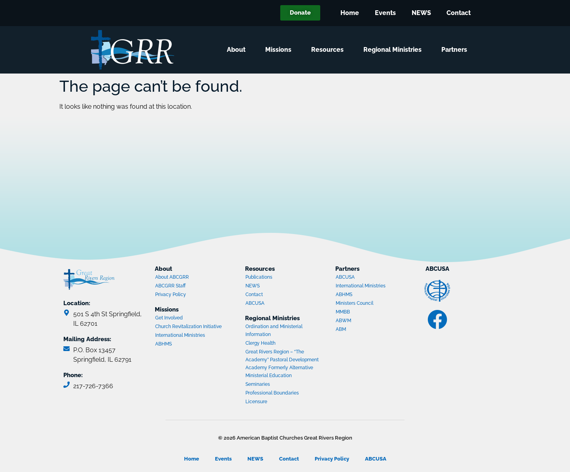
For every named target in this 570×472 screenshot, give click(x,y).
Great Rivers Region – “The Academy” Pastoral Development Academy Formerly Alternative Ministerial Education (282, 363)
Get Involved (169, 318)
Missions (280, 50)
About (238, 50)
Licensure (256, 401)
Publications (258, 277)
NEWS (421, 13)
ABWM (366, 321)
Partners (456, 50)
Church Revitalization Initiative (188, 326)
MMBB (366, 312)
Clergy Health (260, 343)
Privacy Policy (170, 294)
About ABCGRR (172, 277)
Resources (329, 50)
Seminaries (257, 384)
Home (349, 13)
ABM (366, 330)
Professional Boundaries (272, 393)
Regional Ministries (394, 50)
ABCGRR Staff (170, 286)
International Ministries (185, 336)
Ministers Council (366, 304)
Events (384, 13)
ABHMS (185, 344)
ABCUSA (275, 304)
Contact (458, 13)
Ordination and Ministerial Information (273, 330)
